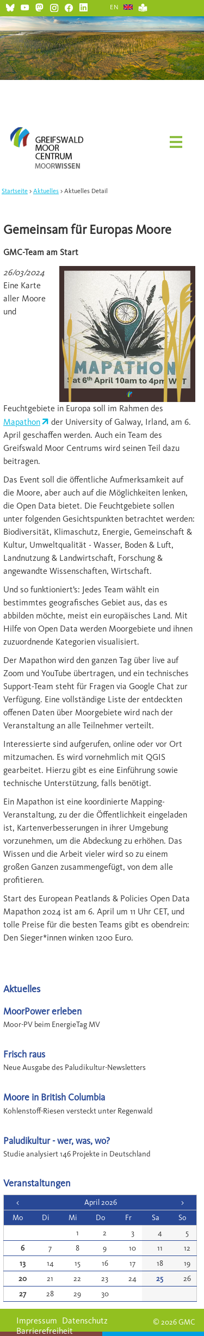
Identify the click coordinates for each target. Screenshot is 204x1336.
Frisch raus (24, 1054)
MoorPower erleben (42, 1011)
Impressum (36, 1320)
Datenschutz (85, 1320)
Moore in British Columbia (54, 1097)
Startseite (15, 191)
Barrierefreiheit (44, 1331)
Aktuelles (46, 191)
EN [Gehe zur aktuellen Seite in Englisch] (114, 7)
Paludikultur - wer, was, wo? (56, 1140)
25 (159, 1278)
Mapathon (21, 422)
